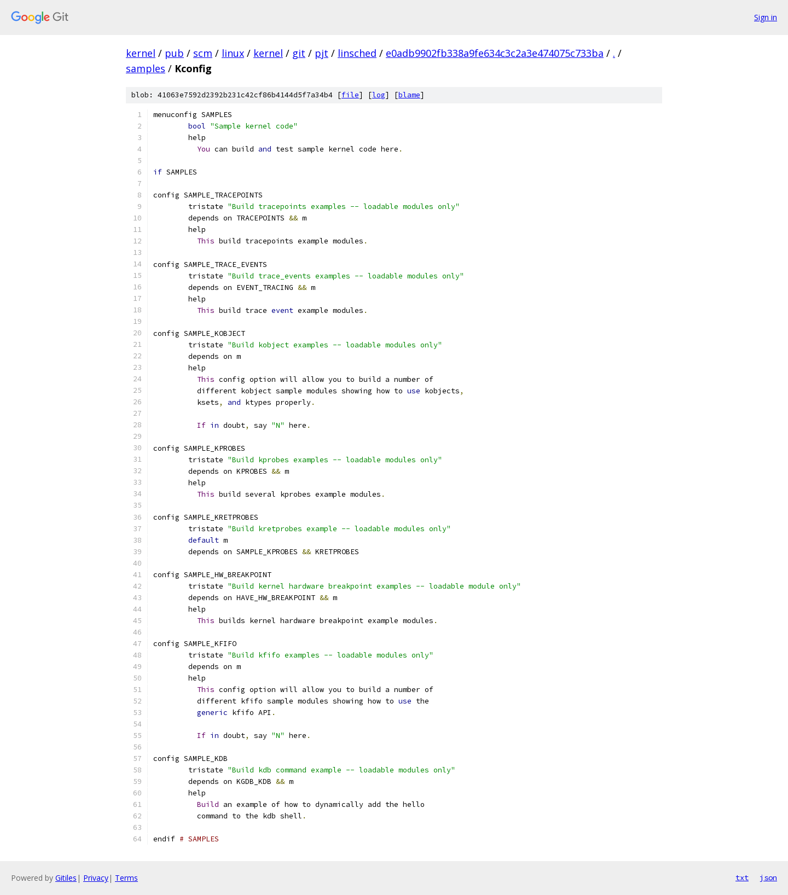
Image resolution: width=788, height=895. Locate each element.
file (350, 95)
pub (174, 53)
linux (233, 53)
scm (202, 53)
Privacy (95, 878)
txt (742, 877)
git (298, 53)
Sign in (765, 17)
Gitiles (66, 878)
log (378, 95)
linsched (357, 53)
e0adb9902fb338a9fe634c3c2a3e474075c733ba (495, 53)
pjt (321, 53)
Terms (126, 878)
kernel (140, 53)
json (768, 877)
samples (145, 68)
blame (409, 95)
